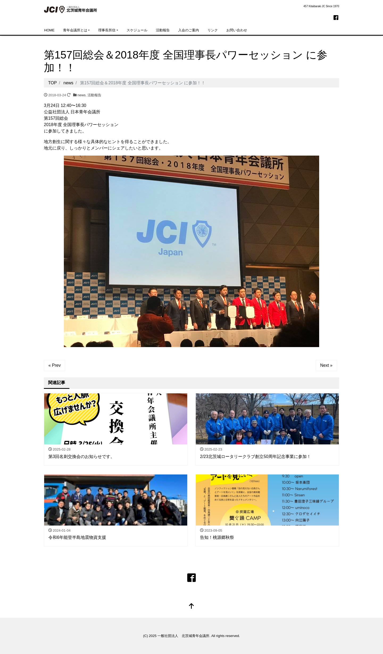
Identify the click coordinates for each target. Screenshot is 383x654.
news (82, 95)
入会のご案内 (188, 30)
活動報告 (163, 30)
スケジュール (137, 30)
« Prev (54, 365)
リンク (212, 30)
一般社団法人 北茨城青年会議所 (183, 636)
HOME (49, 30)
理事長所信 (106, 30)
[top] (191, 606)
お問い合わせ (236, 30)
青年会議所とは (75, 30)
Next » (326, 365)
